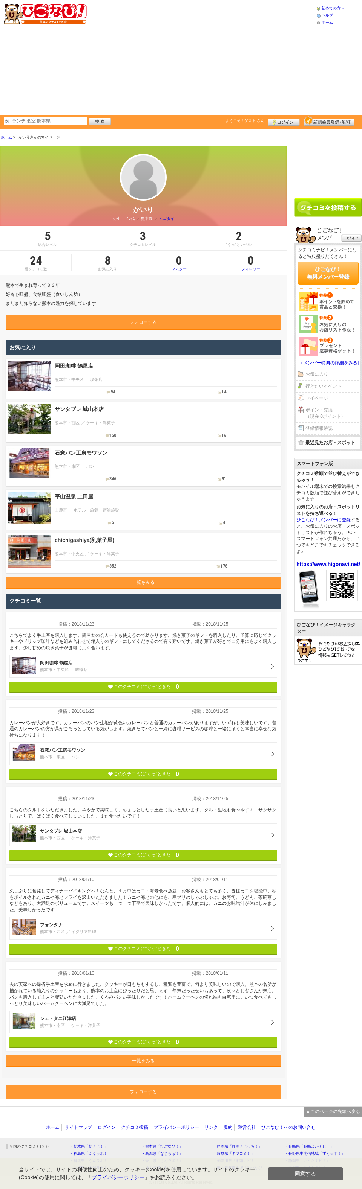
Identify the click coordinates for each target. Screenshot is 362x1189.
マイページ (316, 398)
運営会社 (247, 1127)
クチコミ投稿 (134, 1127)
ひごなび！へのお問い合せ (288, 1127)
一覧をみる (143, 582)
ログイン (284, 121)
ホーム (327, 22)
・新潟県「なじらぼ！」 (162, 1153)
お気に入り (316, 374)
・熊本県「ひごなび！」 (162, 1146)
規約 (227, 1127)
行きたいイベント (323, 386)
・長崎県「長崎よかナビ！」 (309, 1146)
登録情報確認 (319, 428)
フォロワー (251, 262)
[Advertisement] (201, 56)
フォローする (143, 322)
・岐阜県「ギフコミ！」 (234, 1153)
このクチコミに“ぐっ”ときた (143, 686)
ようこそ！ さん (244, 121)
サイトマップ (78, 1127)
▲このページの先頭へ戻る (333, 1111)
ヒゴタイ (166, 218)
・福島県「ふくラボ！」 (90, 1153)
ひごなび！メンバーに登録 (323, 519)
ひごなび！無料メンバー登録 (328, 273)
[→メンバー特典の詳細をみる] (328, 362)
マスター (179, 262)
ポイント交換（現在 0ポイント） (325, 413)
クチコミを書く (328, 207)
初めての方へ (333, 8)
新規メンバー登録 (329, 121)
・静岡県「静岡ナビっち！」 (237, 1146)
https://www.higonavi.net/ (328, 564)
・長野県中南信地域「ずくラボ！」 (315, 1153)
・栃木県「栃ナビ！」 (88, 1146)
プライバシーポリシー (176, 1127)
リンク (211, 1127)
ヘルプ (327, 15)
